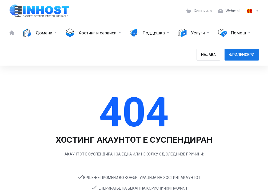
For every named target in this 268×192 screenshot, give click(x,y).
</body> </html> (134, 96)
